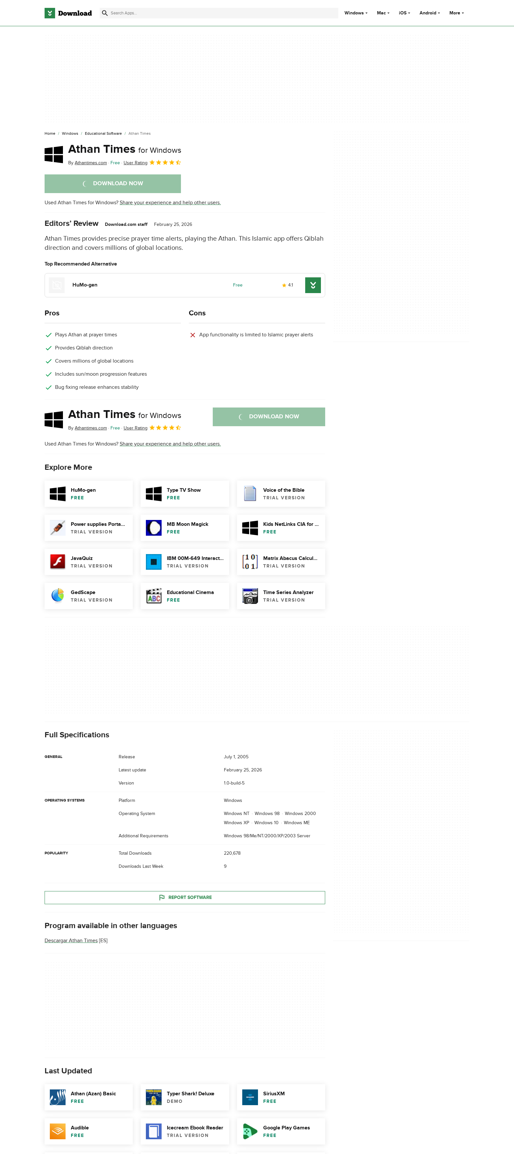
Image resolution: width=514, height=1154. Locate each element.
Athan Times (124, 149)
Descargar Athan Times (71, 940)
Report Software (185, 898)
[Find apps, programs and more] (219, 13)
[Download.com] (68, 13)
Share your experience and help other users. (170, 202)
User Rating (153, 162)
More (457, 13)
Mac (381, 13)
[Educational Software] (103, 133)
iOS (402, 13)
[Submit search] (105, 13)
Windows (354, 13)
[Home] (50, 133)
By (87, 163)
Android (428, 13)
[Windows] (70, 133)
